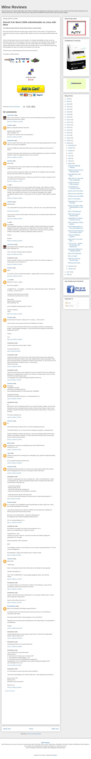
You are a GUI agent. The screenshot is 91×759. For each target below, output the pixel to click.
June (69, 155)
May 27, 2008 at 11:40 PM (14, 589)
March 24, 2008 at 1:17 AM (14, 181)
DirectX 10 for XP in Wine (75, 191)
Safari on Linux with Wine (75, 193)
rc (7, 185)
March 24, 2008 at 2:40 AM (14, 198)
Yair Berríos (10, 115)
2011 (68, 135)
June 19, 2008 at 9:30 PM (14, 687)
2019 (68, 114)
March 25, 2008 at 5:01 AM (14, 276)
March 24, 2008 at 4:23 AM (14, 254)
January (70, 268)
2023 (68, 104)
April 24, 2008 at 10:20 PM (14, 439)
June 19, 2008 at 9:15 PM (14, 665)
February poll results (74, 263)
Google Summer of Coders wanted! (73, 183)
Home (31, 729)
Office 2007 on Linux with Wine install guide (75, 179)
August (70, 150)
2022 (68, 106)
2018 (68, 117)
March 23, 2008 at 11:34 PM (15, 121)
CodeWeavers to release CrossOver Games (75, 219)
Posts (68, 303)
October (70, 148)
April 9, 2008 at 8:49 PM (13, 351)
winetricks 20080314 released (74, 235)
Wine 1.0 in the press (74, 199)
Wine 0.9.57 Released (74, 253)
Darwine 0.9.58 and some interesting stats (75, 170)
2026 (68, 99)
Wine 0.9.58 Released (74, 211)
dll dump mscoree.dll (13, 211)
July (69, 153)
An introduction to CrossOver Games (74, 187)
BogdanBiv (10, 140)
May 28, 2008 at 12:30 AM (14, 602)
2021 (68, 109)
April (69, 161)
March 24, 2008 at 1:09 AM (14, 137)
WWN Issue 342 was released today (74, 259)
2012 (68, 132)
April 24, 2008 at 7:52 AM (14, 417)
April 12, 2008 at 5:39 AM (14, 366)
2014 (68, 127)
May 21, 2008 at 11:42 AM (14, 579)
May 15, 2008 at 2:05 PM (14, 555)
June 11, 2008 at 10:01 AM (14, 628)
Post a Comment (10, 691)
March (70, 163)
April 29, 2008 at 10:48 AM (14, 463)
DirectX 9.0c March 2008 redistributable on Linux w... (75, 207)
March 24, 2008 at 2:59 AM (14, 218)
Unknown (10, 383)
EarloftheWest (11, 606)
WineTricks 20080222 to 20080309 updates (75, 250)
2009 (68, 140)
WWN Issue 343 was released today (74, 214)
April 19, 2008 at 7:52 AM (14, 380)
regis (8, 453)
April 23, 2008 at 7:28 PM (14, 398)
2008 (68, 143)
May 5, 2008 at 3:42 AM (13, 498)
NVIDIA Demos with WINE (75, 196)
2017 (68, 119)
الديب (8, 279)
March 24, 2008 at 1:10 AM (14, 157)
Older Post (55, 729)
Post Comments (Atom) (34, 734)
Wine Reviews (14, 7)
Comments (70, 306)
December (71, 145)
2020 (68, 112)
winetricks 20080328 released (74, 166)
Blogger (55, 755)
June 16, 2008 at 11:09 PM (14, 638)
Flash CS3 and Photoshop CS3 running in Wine (75, 231)
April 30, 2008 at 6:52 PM (14, 473)
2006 (68, 274)
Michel (9, 443)
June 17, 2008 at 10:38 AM (14, 646)
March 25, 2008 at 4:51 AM (14, 264)
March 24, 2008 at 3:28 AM (14, 240)
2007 (68, 272)
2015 (68, 125)
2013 (68, 130)
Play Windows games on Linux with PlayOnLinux (75, 227)
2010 (68, 138)
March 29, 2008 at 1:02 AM (14, 314)
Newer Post (7, 729)
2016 (68, 122)
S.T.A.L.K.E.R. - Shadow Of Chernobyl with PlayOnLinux (75, 245)
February (71, 266)
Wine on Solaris (72, 256)
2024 (68, 101)
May (69, 158)
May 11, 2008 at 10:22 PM (14, 522)
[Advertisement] (31, 709)
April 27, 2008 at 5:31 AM (14, 449)
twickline (10, 125)
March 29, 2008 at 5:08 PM (14, 339)
